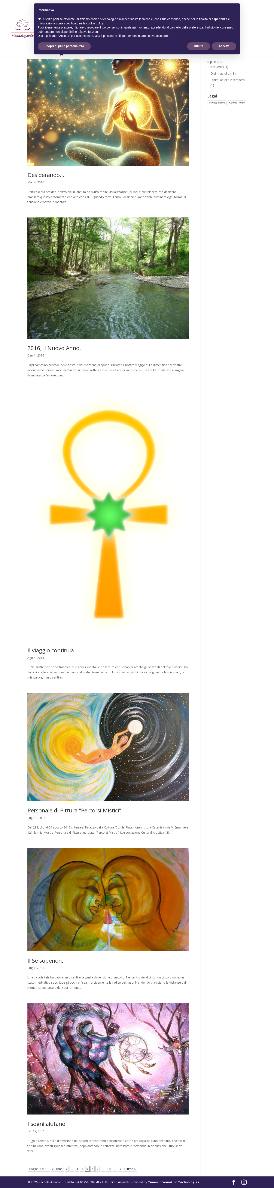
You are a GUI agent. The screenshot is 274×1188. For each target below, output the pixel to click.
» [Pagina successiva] (120, 1169)
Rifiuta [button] (198, 46)
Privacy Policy (217, 102)
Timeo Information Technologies (173, 1182)
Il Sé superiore (45, 960)
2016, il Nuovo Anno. (54, 348)
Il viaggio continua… (52, 650)
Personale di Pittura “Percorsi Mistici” (74, 810)
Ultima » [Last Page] (130, 1169)
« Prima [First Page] (57, 1169)
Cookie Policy (237, 102)
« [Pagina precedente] (66, 1169)
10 (109, 1169)
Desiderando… (45, 175)
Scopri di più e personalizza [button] (64, 46)
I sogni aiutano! (47, 1124)
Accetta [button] (224, 46)
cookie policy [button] (94, 23)
